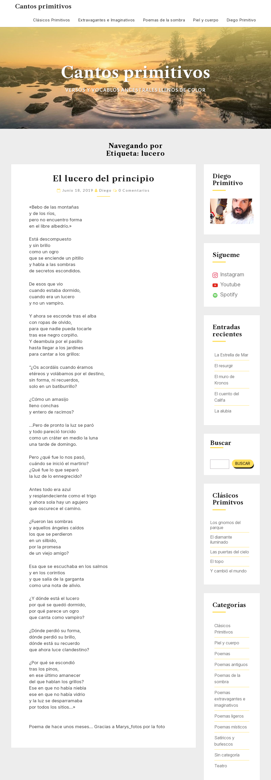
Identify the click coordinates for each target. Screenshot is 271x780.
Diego (105, 190)
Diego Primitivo (241, 19)
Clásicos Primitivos (51, 19)
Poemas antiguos (231, 664)
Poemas (222, 653)
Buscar (220, 443)
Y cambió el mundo (228, 570)
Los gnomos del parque (225, 525)
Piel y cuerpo (206, 19)
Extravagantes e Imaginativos (106, 19)
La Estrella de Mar (231, 354)
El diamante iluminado (221, 539)
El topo (217, 561)
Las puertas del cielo (229, 551)
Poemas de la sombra (164, 19)
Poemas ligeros (229, 716)
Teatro (220, 765)
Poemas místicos (230, 726)
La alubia (222, 411)
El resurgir (223, 365)
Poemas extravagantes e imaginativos (229, 699)
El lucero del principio (103, 178)
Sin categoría (227, 755)
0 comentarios (134, 190)
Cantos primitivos (43, 6)
